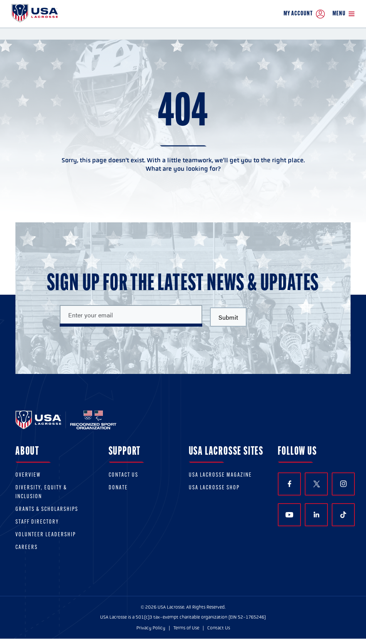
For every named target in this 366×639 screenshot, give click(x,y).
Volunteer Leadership (45, 535)
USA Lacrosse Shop (214, 488)
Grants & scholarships (46, 509)
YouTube (289, 514)
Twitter (316, 484)
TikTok (343, 514)
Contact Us (123, 475)
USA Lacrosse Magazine (220, 475)
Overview (28, 475)
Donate (118, 488)
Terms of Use (186, 628)
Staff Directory (37, 522)
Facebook (289, 484)
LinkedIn (316, 514)
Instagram (343, 484)
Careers (26, 548)
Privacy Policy (150, 628)
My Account (304, 14)
